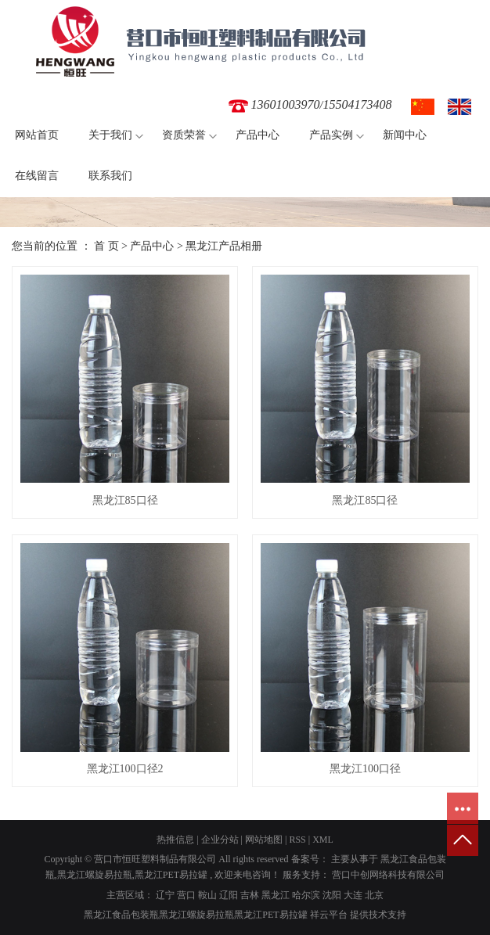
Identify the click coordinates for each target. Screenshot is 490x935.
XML (322, 839)
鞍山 (207, 895)
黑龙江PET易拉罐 (171, 874)
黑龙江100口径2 (125, 769)
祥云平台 (329, 914)
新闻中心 (405, 135)
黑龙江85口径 (125, 500)
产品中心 (257, 135)
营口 (186, 895)
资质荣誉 (184, 135)
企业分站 (220, 839)
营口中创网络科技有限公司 (387, 874)
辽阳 (228, 895)
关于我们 (110, 135)
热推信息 (175, 839)
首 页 (106, 246)
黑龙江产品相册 (224, 246)
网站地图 (264, 839)
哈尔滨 (306, 895)
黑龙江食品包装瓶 (121, 914)
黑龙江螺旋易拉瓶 (94, 874)
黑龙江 (275, 895)
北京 (374, 895)
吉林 (249, 895)
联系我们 (110, 176)
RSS (297, 839)
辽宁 (165, 895)
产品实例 (331, 135)
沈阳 (331, 895)
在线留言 (37, 176)
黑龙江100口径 (365, 769)
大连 (353, 895)
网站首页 (37, 135)
